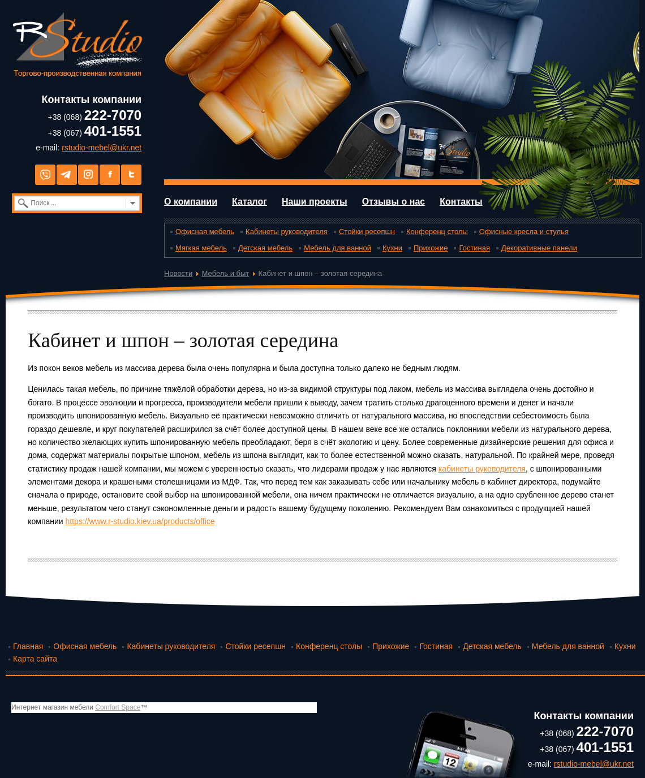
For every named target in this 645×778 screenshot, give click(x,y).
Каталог (249, 201)
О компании (190, 201)
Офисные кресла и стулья (524, 231)
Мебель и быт (226, 273)
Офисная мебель (204, 231)
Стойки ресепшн (367, 231)
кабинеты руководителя (482, 468)
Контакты (461, 201)
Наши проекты (314, 201)
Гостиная (474, 248)
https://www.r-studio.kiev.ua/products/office (140, 521)
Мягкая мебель (201, 248)
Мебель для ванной (337, 248)
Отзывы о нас (393, 201)
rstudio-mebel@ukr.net (101, 147)
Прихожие (431, 248)
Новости (178, 273)
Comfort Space (117, 707)
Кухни (392, 248)
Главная (28, 646)
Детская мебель (265, 248)
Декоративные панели (539, 248)
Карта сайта (35, 658)
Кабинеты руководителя (287, 231)
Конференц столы (437, 231)
